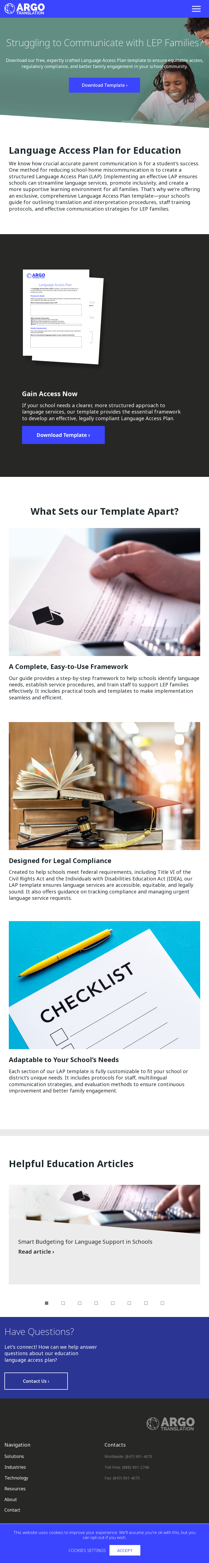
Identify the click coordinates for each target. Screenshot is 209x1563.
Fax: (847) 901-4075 (122, 1478)
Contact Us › (36, 1381)
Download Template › (104, 85)
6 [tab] (129, 1303)
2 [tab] (63, 1303)
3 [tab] (79, 1303)
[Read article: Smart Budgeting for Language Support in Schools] (104, 1234)
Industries (15, 1467)
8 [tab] (162, 1303)
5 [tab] (112, 1303)
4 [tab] (96, 1303)
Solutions (14, 1456)
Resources (15, 1489)
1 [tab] (46, 1303)
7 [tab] (146, 1303)
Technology (16, 1478)
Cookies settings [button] (87, 1550)
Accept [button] (125, 1550)
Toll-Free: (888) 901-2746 (126, 1467)
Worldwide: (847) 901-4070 (128, 1456)
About (10, 1499)
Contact (12, 1510)
